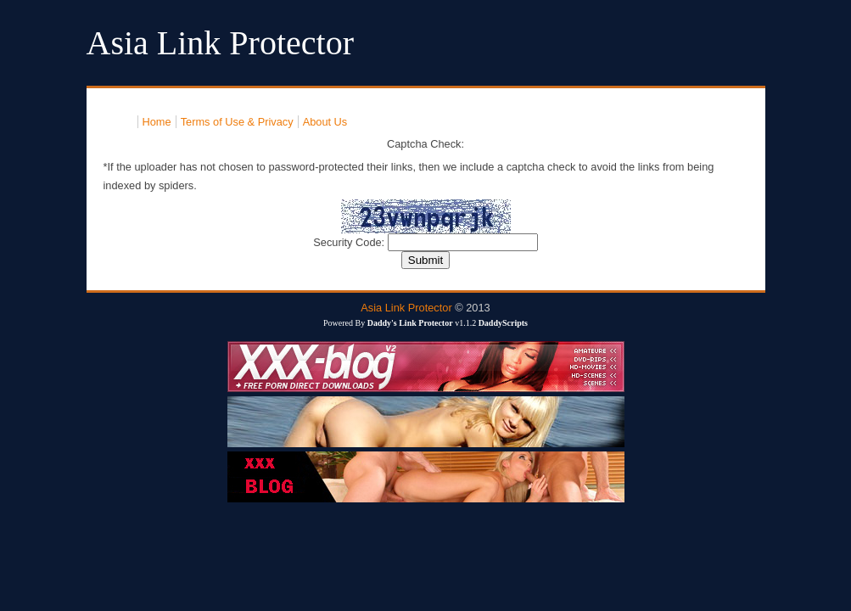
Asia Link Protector (406, 307)
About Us (325, 121)
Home (157, 121)
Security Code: (350, 242)
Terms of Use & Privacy (237, 121)
